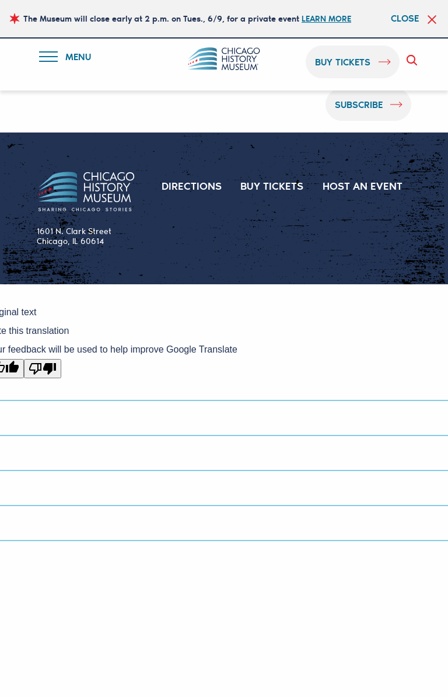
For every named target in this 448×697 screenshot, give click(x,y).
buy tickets (343, 61)
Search (414, 60)
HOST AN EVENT (362, 185)
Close (405, 18)
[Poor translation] (42, 368)
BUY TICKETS (272, 185)
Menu (68, 59)
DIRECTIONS (192, 185)
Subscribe (359, 104)
